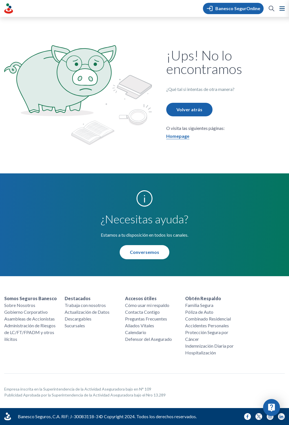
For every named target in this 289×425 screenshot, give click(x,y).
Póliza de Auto (199, 312)
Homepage (177, 136)
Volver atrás (189, 109)
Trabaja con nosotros (85, 305)
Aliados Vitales (139, 325)
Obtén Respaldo (203, 298)
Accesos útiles (141, 298)
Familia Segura (199, 305)
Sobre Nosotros (19, 305)
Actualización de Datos (87, 312)
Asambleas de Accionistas (29, 318)
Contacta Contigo (142, 312)
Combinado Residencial (208, 318)
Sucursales (75, 325)
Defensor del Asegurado (148, 339)
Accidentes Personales (207, 325)
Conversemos (144, 252)
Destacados (78, 298)
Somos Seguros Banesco (30, 298)
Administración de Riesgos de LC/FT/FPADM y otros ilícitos (30, 332)
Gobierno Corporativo (26, 312)
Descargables (78, 318)
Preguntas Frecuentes (146, 318)
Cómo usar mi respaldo (147, 305)
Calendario (135, 332)
